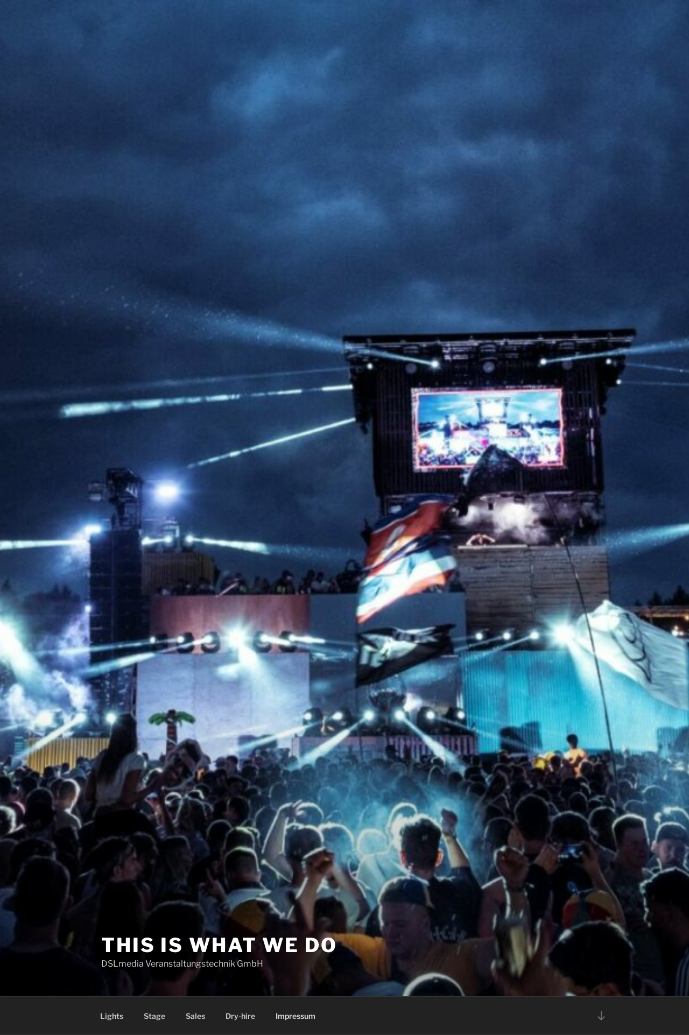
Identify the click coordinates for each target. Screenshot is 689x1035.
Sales (195, 1015)
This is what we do (219, 945)
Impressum (295, 1015)
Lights (111, 1015)
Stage (154, 1015)
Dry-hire (240, 1015)
